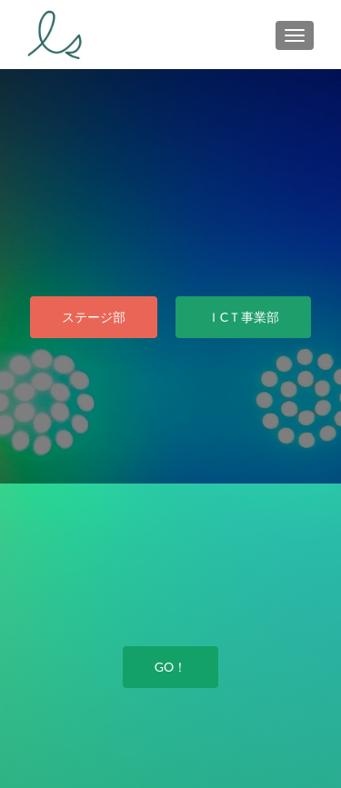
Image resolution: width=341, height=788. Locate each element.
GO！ (170, 666)
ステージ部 (93, 316)
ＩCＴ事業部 (243, 316)
